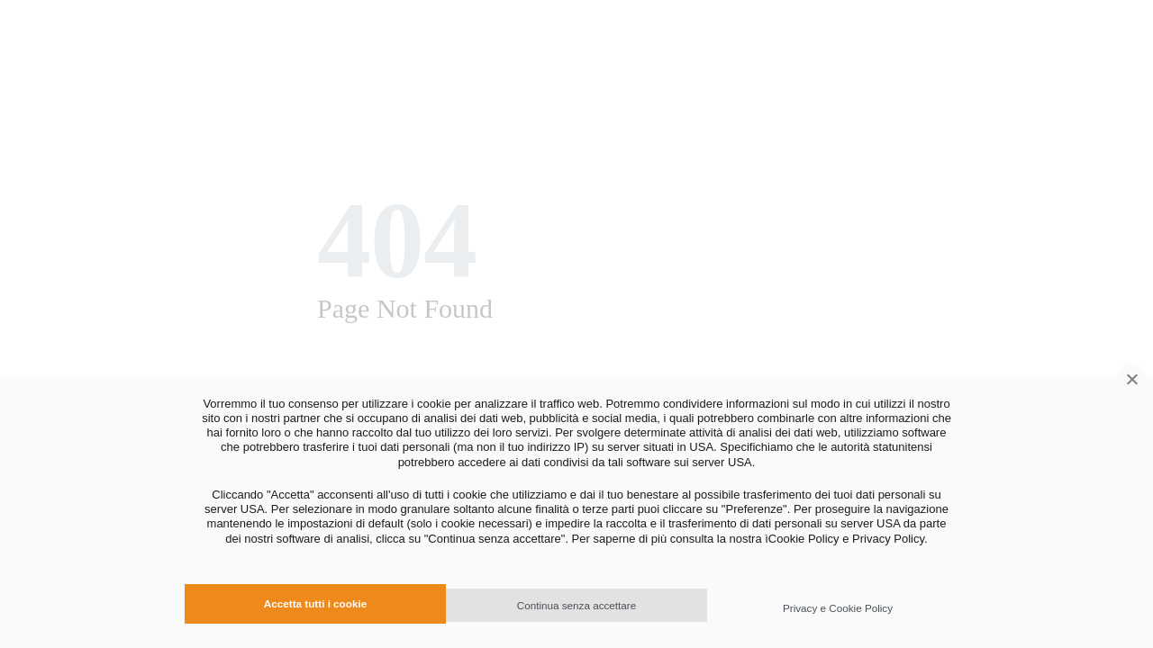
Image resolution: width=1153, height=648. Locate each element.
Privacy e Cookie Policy (838, 608)
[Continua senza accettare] (1130, 377)
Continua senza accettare (577, 605)
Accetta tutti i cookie (315, 603)
